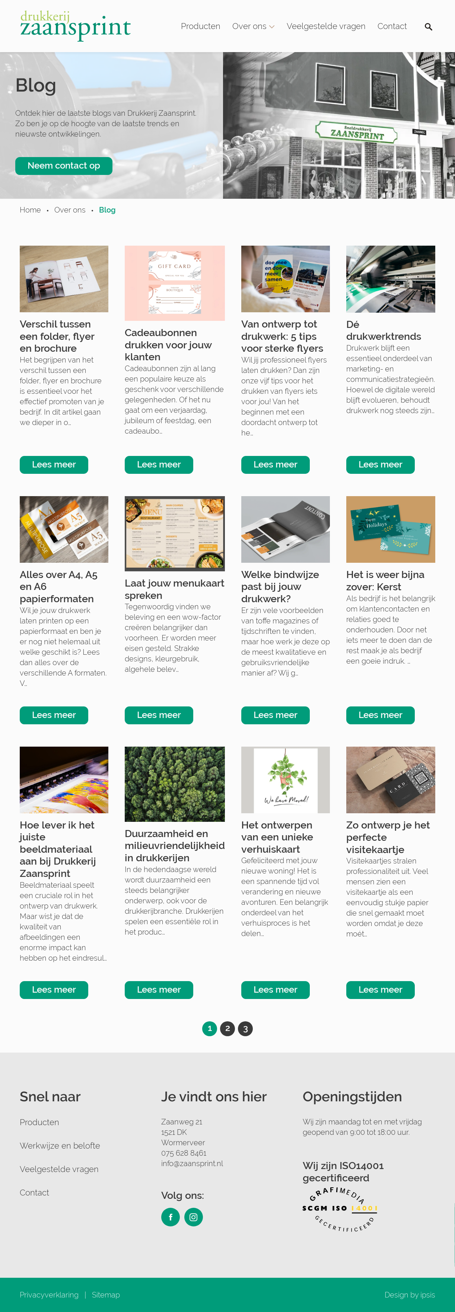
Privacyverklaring (49, 1294)
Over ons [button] (253, 26)
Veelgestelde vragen (326, 26)
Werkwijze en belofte (60, 1145)
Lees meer (54, 464)
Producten (200, 26)
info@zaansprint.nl (192, 1163)
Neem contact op (64, 165)
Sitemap (106, 1294)
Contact (392, 26)
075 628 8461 (183, 1153)
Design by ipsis (410, 1294)
